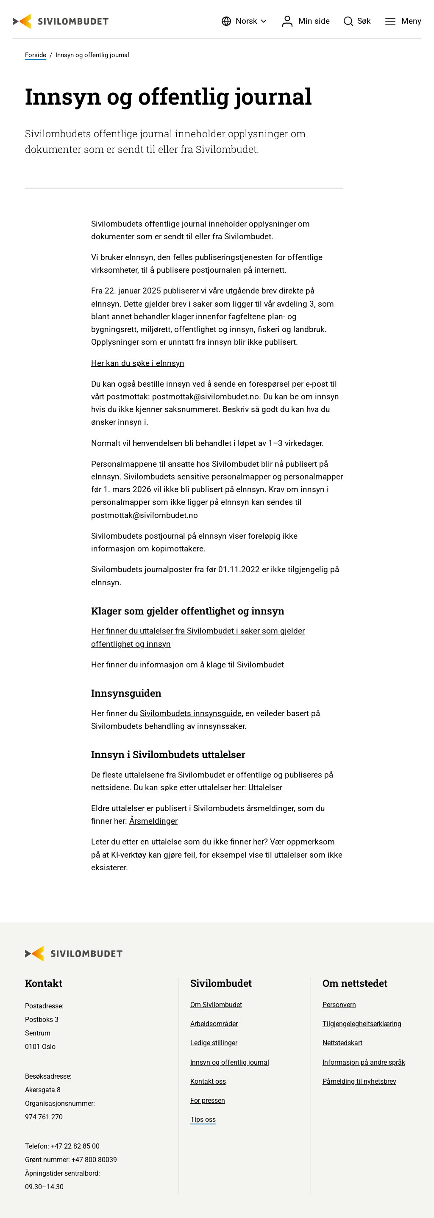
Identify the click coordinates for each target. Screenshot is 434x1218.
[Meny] (403, 21)
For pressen (207, 1100)
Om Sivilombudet (216, 1005)
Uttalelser (265, 787)
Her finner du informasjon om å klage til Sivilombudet (187, 665)
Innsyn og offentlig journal (229, 1062)
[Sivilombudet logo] (60, 21)
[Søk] (357, 21)
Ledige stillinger (213, 1043)
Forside (35, 55)
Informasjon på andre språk (364, 1062)
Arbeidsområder (214, 1024)
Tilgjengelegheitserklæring (362, 1024)
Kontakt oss (208, 1081)
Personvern (339, 1005)
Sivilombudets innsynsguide (191, 713)
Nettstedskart (342, 1043)
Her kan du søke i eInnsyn (137, 363)
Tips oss (203, 1120)
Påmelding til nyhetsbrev (359, 1081)
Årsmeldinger (153, 821)
